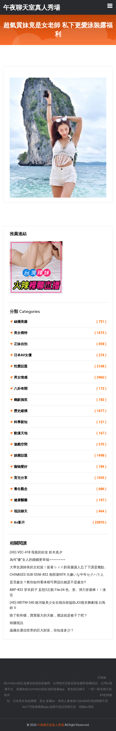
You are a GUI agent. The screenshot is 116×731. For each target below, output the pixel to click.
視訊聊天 (60, 511)
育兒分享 (60, 478)
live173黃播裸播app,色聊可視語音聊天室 (49, 706)
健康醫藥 (60, 500)
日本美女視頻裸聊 (24, 701)
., (38, 695)
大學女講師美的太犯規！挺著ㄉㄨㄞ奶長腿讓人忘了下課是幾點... (58, 567)
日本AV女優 (60, 355)
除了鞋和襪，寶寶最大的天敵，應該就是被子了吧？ (48, 615)
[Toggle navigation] (110, 6)
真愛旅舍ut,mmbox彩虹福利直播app (40, 689)
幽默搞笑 (60, 400)
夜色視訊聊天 (76, 689)
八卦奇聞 (60, 389)
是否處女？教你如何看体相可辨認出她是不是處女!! (48, 582)
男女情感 (60, 377)
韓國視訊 (16, 623)
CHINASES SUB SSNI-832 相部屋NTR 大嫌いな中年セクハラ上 (57, 575)
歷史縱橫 (60, 411)
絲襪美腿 (60, 322)
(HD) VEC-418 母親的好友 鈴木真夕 (36, 552)
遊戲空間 (60, 444)
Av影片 (60, 522)
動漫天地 (60, 433)
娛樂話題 (60, 456)
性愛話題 (60, 366)
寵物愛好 (60, 467)
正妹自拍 (60, 344)
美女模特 (60, 333)
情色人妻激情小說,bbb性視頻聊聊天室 (83, 701)
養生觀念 (60, 489)
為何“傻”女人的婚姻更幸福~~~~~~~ (37, 560)
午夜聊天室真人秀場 (50, 725)
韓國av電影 (86, 706)
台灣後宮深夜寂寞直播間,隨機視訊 (75, 683)
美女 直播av (47, 701)
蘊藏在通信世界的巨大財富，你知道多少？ (42, 630)
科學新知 (60, 422)
